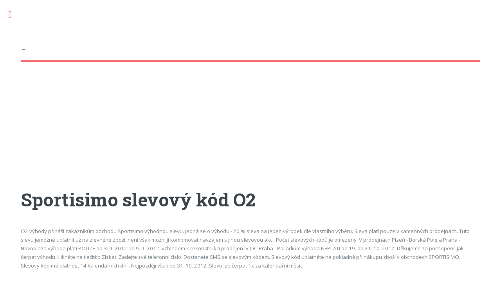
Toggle (14, 14)
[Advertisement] (250, 133)
